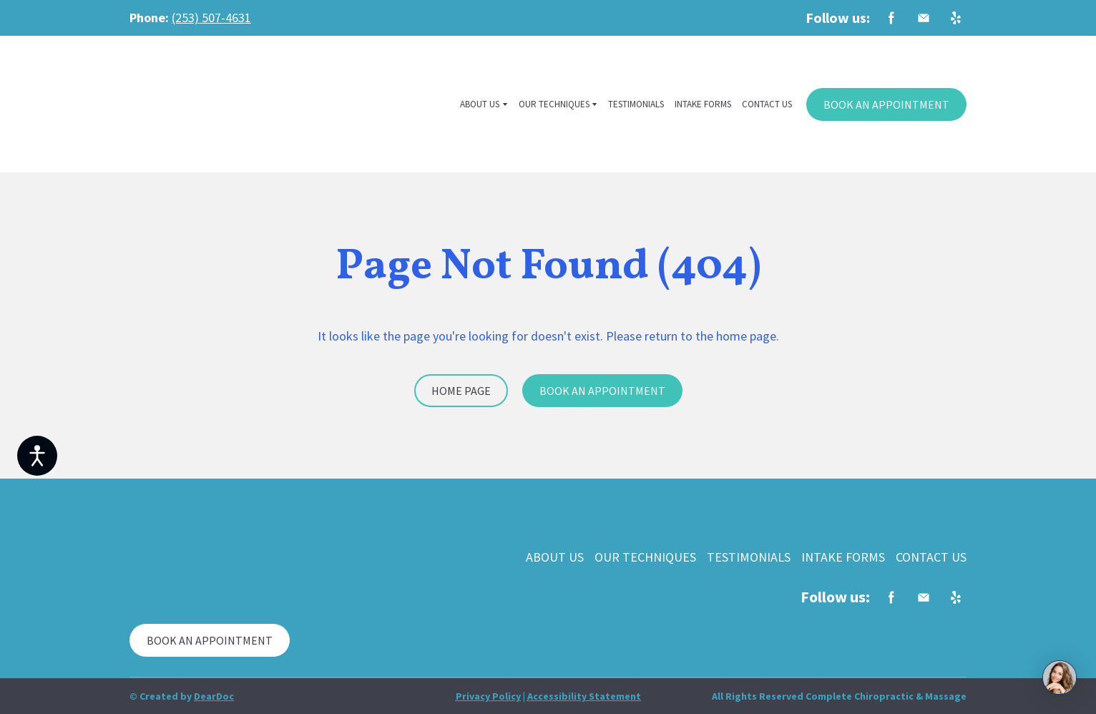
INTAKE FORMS (703, 104)
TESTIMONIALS (636, 104)
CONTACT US (767, 104)
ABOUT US (479, 104)
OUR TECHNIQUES (554, 104)
